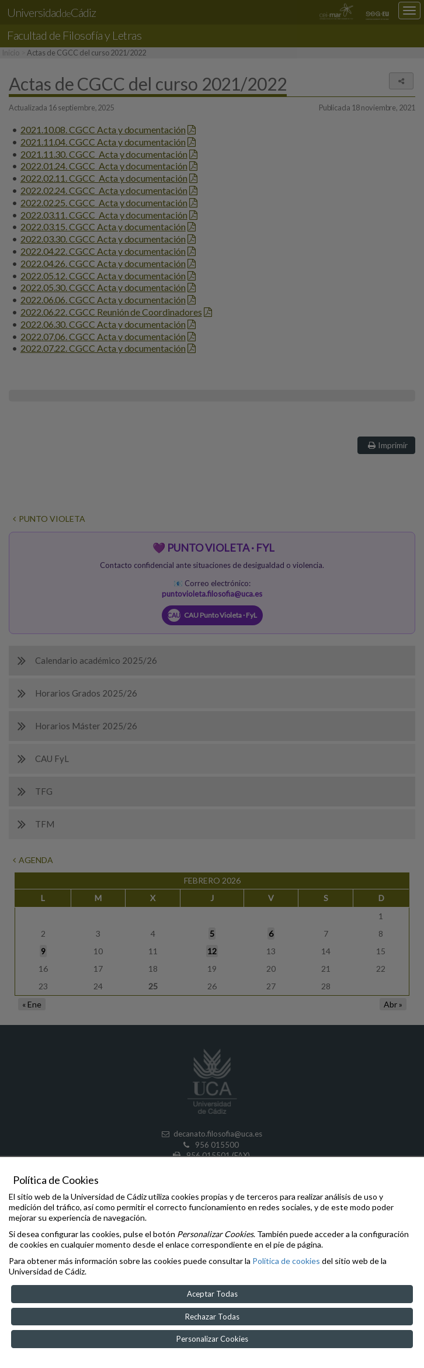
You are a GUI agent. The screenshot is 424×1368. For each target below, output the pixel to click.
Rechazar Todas (212, 1316)
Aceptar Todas (212, 1293)
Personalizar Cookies (212, 1338)
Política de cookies (286, 1261)
